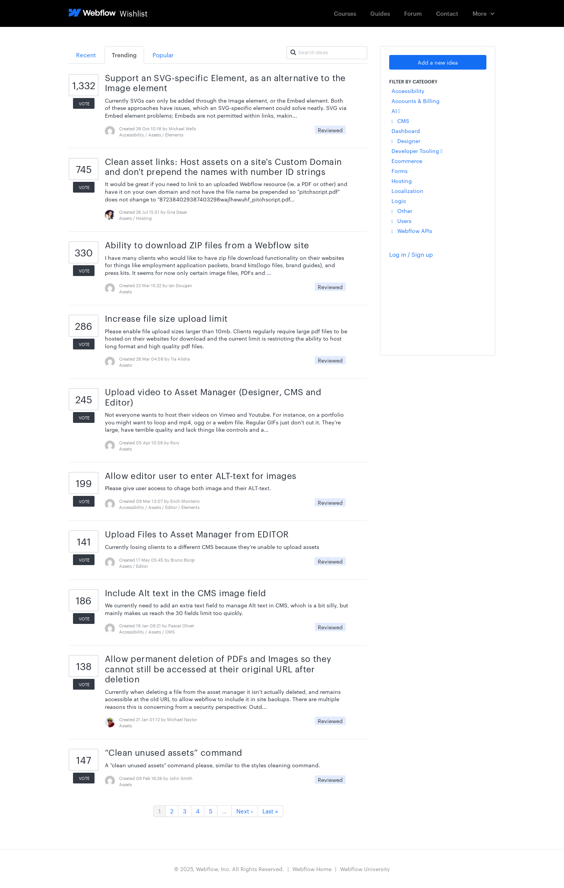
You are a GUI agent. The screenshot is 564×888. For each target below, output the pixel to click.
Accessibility (408, 91)
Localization (407, 191)
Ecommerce (406, 161)
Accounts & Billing (415, 101)
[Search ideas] (327, 52)
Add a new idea (438, 62)
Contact (447, 13)
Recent (86, 55)
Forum (413, 13)
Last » (270, 811)
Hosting (401, 181)
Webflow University (365, 869)
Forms (399, 171)
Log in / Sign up (411, 254)
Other (401, 211)
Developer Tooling (417, 151)
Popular (163, 55)
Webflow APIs (411, 230)
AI (395, 111)
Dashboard (405, 131)
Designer (405, 141)
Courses (345, 13)
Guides (380, 13)
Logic (398, 201)
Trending (124, 55)
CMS (400, 121)
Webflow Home (312, 869)
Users (401, 220)
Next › (244, 811)
